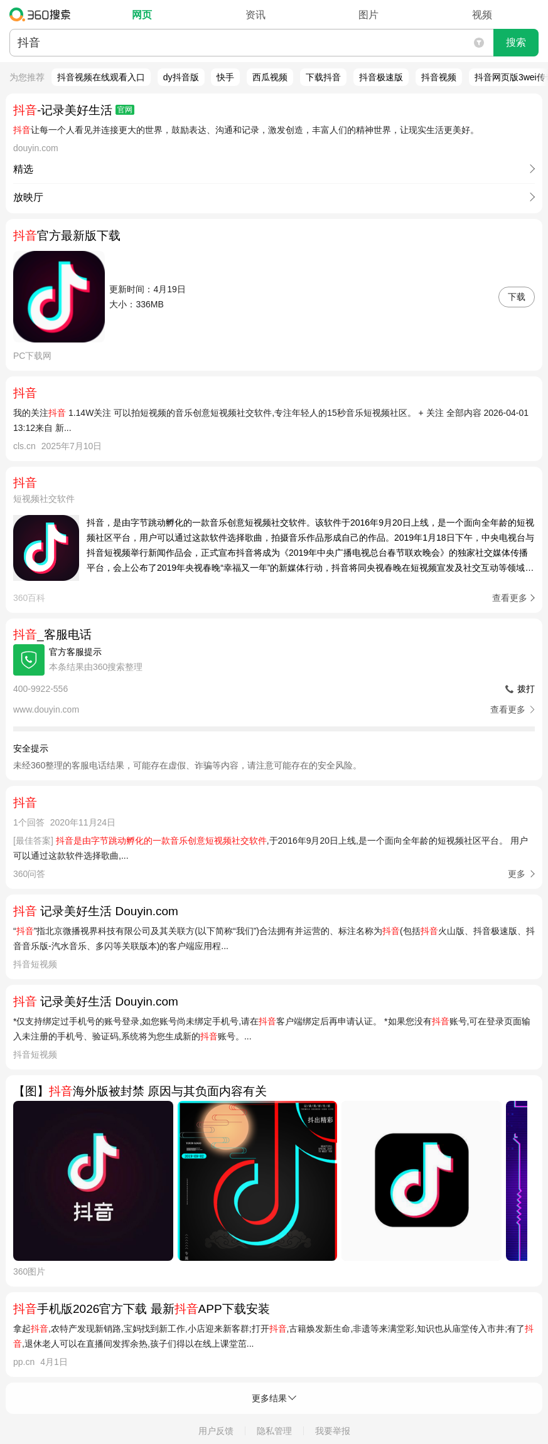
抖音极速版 (381, 77)
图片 (368, 14)
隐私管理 (274, 1431)
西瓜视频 (269, 77)
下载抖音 (323, 77)
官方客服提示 (75, 652)
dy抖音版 (181, 77)
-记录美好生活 (73, 110)
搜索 (516, 42)
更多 (516, 874)
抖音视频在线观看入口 (101, 77)
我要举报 (332, 1431)
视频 (482, 14)
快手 (225, 77)
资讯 (255, 14)
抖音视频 (438, 77)
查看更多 (509, 598)
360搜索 (43, 14)
